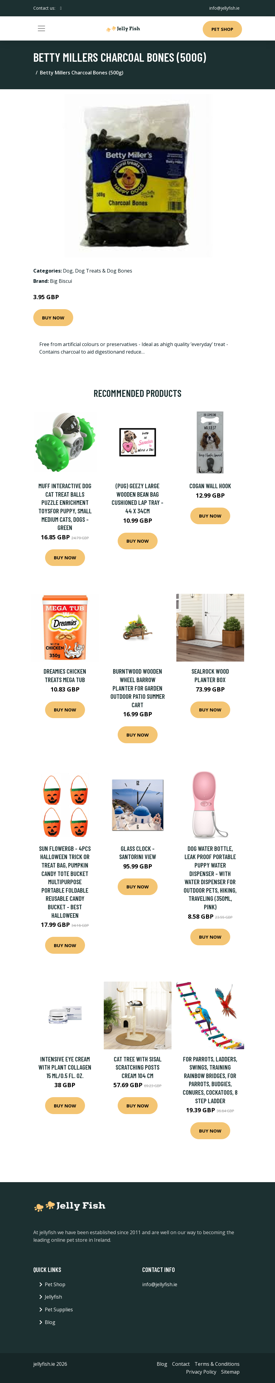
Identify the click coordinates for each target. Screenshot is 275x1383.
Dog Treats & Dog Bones (103, 270)
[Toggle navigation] (41, 28)
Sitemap (230, 1371)
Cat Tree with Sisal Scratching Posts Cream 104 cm (138, 1067)
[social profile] (61, 8)
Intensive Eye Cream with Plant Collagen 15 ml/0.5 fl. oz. (64, 1067)
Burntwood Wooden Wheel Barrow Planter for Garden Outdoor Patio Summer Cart (137, 687)
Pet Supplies (59, 1309)
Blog (50, 1322)
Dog (68, 270)
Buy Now (53, 318)
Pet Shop (222, 29)
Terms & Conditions (217, 1364)
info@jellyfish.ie (224, 8)
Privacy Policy (201, 1371)
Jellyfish (53, 1296)
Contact (181, 1364)
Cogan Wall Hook (210, 485)
